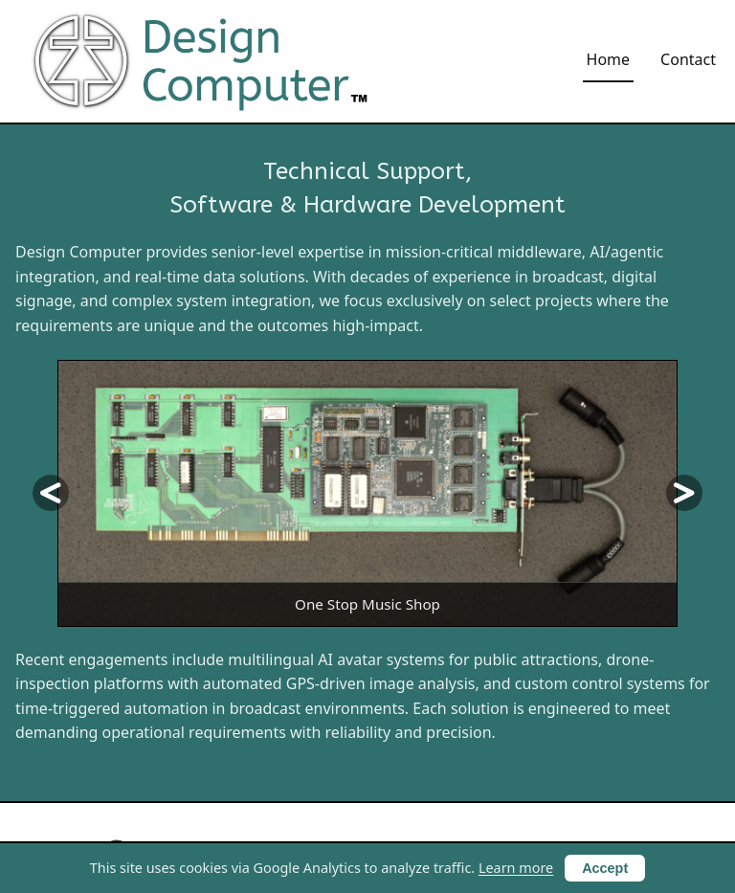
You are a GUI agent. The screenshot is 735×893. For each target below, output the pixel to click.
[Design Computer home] (203, 61)
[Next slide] (684, 493)
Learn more (516, 868)
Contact (688, 59)
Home (609, 59)
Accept (605, 868)
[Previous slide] (51, 493)
